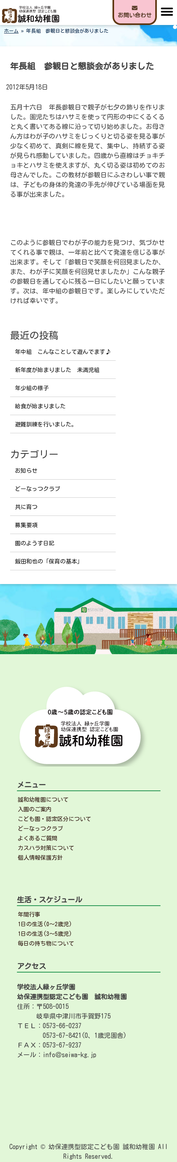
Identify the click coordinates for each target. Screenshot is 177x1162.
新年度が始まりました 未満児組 (57, 370)
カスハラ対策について (46, 848)
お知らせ (26, 471)
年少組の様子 (32, 388)
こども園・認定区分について (54, 819)
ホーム (11, 30)
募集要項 (26, 525)
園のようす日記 (34, 543)
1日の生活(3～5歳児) (45, 934)
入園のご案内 (35, 809)
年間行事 (29, 914)
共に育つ (26, 507)
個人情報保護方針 (40, 858)
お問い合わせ (135, 11)
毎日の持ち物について (46, 943)
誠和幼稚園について (43, 799)
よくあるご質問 (37, 838)
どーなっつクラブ (37, 489)
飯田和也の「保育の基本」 (49, 561)
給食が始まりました (40, 406)
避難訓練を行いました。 (46, 424)
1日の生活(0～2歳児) (45, 924)
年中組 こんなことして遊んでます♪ (63, 352)
